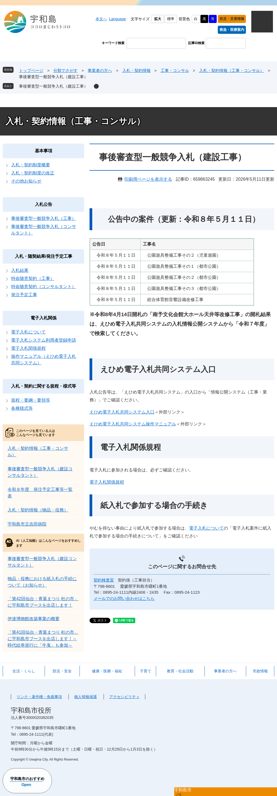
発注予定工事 (24, 294)
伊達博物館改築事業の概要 (34, 618)
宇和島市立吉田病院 (27, 524)
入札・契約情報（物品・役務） (38, 510)
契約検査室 (104, 580)
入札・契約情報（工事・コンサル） (231, 70)
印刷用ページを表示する (148, 179)
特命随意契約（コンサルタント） (43, 286)
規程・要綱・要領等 (30, 400)
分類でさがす (65, 70)
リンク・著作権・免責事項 (39, 697)
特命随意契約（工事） (32, 278)
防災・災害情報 (232, 19)
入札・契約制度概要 (30, 165)
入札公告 (43, 204)
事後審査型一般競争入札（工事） (43, 218)
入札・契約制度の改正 (32, 173)
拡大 (157, 19)
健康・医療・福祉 (107, 671)
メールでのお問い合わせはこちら (124, 598)
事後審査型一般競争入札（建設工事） (53, 86)
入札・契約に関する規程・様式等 (43, 386)
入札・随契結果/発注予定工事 (43, 256)
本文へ (101, 19)
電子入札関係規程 (107, 482)
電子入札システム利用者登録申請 (43, 340)
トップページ (31, 70)
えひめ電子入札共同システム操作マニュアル (133, 424)
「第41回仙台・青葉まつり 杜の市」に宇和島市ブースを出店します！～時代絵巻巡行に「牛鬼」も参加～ (43, 639)
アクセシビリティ (124, 697)
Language (117, 19)
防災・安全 (62, 671)
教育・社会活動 (180, 671)
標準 (170, 19)
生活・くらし (23, 671)
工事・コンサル (175, 70)
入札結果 (19, 270)
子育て (145, 671)
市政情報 (260, 671)
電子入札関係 (44, 318)
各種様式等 (22, 408)
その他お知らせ (26, 181)
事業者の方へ (100, 70)
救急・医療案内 (232, 30)
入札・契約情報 (136, 70)
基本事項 (43, 150)
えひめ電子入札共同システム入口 (122, 412)
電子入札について (206, 528)
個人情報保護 (85, 697)
